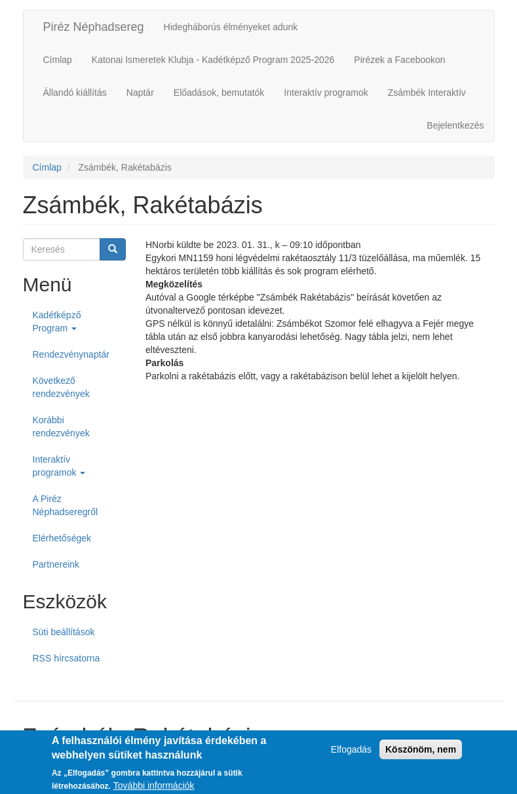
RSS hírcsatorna (66, 658)
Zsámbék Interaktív (427, 92)
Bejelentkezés (455, 125)
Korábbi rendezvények (61, 426)
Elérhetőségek (62, 538)
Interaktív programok (326, 92)
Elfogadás (351, 753)
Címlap (57, 59)
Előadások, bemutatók (219, 92)
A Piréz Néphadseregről (65, 505)
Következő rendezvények (61, 387)
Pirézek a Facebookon (399, 59)
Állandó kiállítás (75, 92)
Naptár (140, 92)
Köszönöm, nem (420, 753)
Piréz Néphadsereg (93, 26)
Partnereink (56, 564)
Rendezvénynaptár (71, 354)
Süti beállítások (64, 632)
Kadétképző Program (57, 321)
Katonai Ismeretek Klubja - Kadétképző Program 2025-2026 (213, 59)
